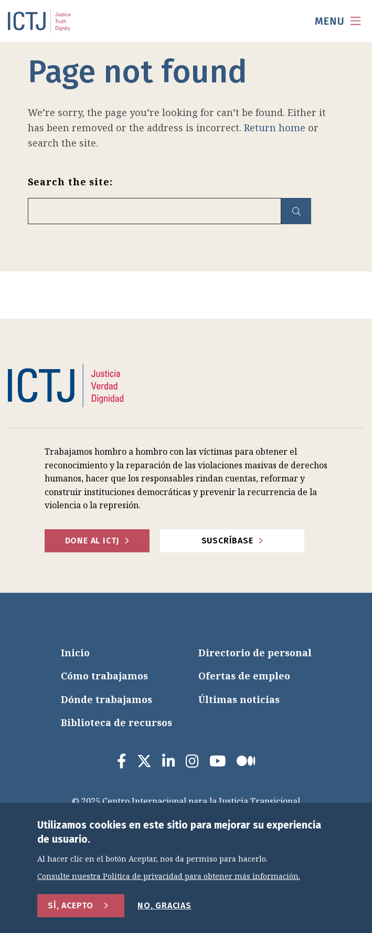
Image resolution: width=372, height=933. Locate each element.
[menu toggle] (338, 21)
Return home (274, 127)
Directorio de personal (255, 652)
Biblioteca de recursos (116, 722)
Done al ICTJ (92, 541)
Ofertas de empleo (244, 675)
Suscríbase (227, 541)
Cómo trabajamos (104, 675)
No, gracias (164, 905)
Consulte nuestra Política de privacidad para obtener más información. (168, 876)
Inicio (75, 652)
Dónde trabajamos (106, 699)
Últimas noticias (239, 699)
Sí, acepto (70, 905)
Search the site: (70, 181)
